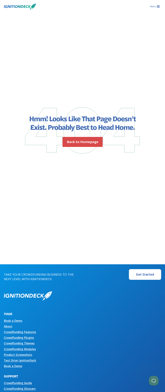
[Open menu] (154, 6)
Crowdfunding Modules (20, 349)
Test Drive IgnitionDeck (20, 360)
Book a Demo (13, 321)
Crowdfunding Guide (18, 383)
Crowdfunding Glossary (20, 389)
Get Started (145, 274)
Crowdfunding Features (20, 332)
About (8, 326)
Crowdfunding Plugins (19, 338)
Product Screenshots (18, 355)
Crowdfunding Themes (19, 343)
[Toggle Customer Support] (154, 381)
